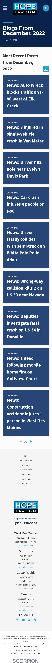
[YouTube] (23, 620)
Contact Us (26, 483)
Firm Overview (26, 460)
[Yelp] (34, 620)
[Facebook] (17, 620)
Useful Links (26, 474)
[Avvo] (28, 620)
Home (26, 456)
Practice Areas (26, 469)
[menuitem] (14, 653)
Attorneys (26, 465)
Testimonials (26, 479)
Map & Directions (26, 545)
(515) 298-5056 (26, 523)
